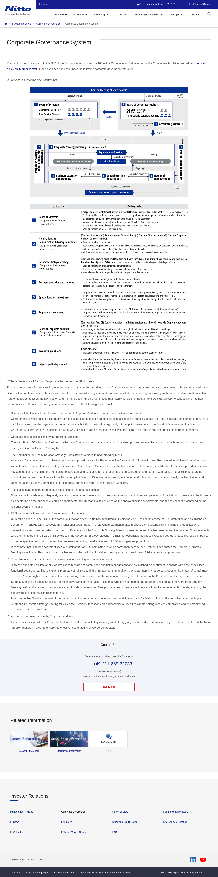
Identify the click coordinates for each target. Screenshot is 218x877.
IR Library (66, 822)
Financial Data (120, 811)
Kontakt (32, 859)
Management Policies (21, 811)
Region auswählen (150, 4)
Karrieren (195, 14)
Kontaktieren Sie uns (200, 4)
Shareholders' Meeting (175, 822)
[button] (209, 14)
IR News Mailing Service (74, 832)
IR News (14, 822)
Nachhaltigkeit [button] (101, 14)
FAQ (114, 832)
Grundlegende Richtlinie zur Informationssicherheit (105, 872)
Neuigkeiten (177, 14)
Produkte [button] (59, 14)
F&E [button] (122, 14)
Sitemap (16, 872)
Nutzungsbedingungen (36, 872)
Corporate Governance (48, 23)
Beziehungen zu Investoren (149, 14)
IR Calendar (16, 832)
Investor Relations (21, 23)
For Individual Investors (175, 811)
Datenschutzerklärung (63, 872)
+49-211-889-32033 (112, 663)
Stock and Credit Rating (124, 822)
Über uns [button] (79, 14)
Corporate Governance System (81, 23)
